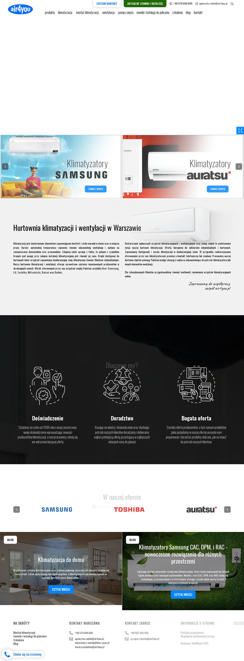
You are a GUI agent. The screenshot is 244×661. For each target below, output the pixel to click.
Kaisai (45, 272)
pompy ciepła (125, 13)
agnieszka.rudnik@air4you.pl (216, 3)
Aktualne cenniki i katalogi (148, 4)
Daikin (58, 272)
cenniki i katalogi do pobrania (152, 13)
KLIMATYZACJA (65, 13)
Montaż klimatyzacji (87, 13)
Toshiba (22, 272)
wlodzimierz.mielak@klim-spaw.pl (92, 643)
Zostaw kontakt (110, 4)
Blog (15, 643)
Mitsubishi (34, 272)
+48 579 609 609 (84, 633)
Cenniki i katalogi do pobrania (30, 636)
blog (188, 13)
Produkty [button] (50, 13)
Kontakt (198, 13)
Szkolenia (177, 13)
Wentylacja (108, 13)
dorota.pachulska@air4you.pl (89, 647)
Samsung (113, 268)
